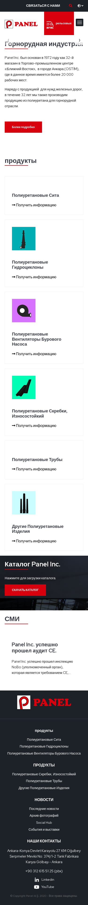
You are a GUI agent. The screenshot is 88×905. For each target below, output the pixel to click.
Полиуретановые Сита (44, 739)
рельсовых (59, 25)
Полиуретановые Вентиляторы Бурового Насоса (44, 753)
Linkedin (44, 879)
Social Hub (44, 822)
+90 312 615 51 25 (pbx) (44, 871)
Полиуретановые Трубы (44, 781)
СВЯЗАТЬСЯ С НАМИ (43, 6)
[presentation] (8, 40)
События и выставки (44, 829)
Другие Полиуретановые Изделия (44, 788)
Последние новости (44, 809)
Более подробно (23, 127)
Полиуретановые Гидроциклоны (44, 746)
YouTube (44, 887)
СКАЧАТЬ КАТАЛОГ (25, 590)
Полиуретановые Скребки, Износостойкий (44, 774)
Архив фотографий (44, 815)
